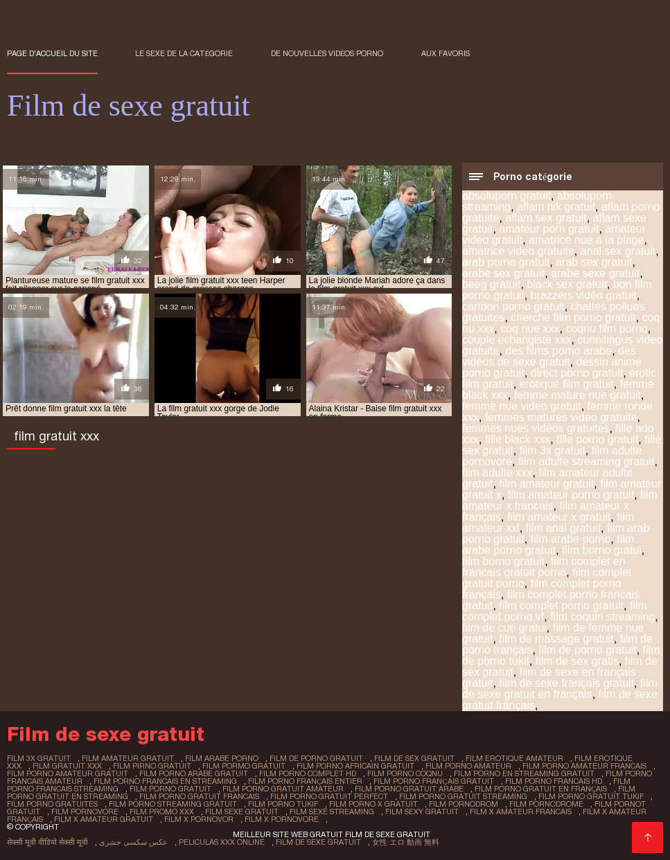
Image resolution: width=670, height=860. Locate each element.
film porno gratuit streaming (463, 796)
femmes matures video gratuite (561, 417)
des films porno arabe (558, 351)
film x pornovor (198, 819)
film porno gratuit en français (541, 789)
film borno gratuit (503, 561)
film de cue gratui (504, 628)
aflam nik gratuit (556, 207)
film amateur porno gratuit (571, 495)
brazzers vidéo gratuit (584, 295)
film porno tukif (283, 804)
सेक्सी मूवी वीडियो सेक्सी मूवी (47, 842)
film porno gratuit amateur (283, 789)
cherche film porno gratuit (573, 317)
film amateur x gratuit (558, 517)
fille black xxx (517, 439)
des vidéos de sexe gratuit (549, 356)
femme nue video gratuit (521, 406)
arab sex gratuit (594, 262)
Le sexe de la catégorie (184, 53)
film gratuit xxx (67, 766)
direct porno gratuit (577, 373)
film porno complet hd (307, 773)
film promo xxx (162, 811)
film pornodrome (546, 804)
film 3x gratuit (552, 450)
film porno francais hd (553, 781)
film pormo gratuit (243, 766)
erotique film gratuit (567, 384)
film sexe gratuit (242, 811)
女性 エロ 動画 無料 (405, 842)
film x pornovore (282, 819)
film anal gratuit (563, 528)
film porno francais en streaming (165, 781)
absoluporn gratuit (506, 195)
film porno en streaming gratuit (524, 773)
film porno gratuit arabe (409, 789)
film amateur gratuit (546, 484)
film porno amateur (468, 766)
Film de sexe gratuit (318, 842)
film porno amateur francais (584, 766)
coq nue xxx (529, 328)
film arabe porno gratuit (548, 544)
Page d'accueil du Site (52, 53)
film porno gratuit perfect (329, 796)
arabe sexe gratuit (595, 273)
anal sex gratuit (618, 251)
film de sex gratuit (414, 758)
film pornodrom (463, 804)
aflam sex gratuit (545, 218)
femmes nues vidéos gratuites (536, 428)
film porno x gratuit (373, 804)
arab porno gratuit (505, 262)
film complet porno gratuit (561, 605)
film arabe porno (571, 539)
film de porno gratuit (587, 650)
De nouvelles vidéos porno (327, 53)
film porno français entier (305, 781)
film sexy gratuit (422, 811)
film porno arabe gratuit (193, 773)
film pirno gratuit (152, 766)
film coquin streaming (602, 616)
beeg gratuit (491, 284)
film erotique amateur (514, 758)
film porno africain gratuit (355, 766)
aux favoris (445, 53)
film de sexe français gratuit (566, 683)
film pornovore (84, 811)
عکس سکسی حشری (133, 842)
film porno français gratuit (433, 781)
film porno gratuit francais (199, 796)
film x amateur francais (521, 811)
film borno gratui (602, 550)
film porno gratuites (52, 804)
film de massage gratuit (556, 639)
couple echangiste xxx (516, 340)
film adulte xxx (497, 472)
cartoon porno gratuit (513, 306)
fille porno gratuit (597, 439)
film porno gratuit (170, 789)
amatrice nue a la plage (586, 240)
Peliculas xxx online (222, 842)
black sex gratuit (567, 284)
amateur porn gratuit (549, 229)
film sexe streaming (332, 811)
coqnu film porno (606, 328)
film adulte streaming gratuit (586, 461)
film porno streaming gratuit (173, 804)
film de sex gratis (577, 661)
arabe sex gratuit (503, 273)
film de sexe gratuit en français (560, 688)
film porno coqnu (405, 773)
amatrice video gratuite (518, 251)
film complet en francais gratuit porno (544, 566)
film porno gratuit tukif (591, 796)
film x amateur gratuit (103, 819)
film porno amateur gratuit (67, 773)
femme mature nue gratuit (577, 395)
